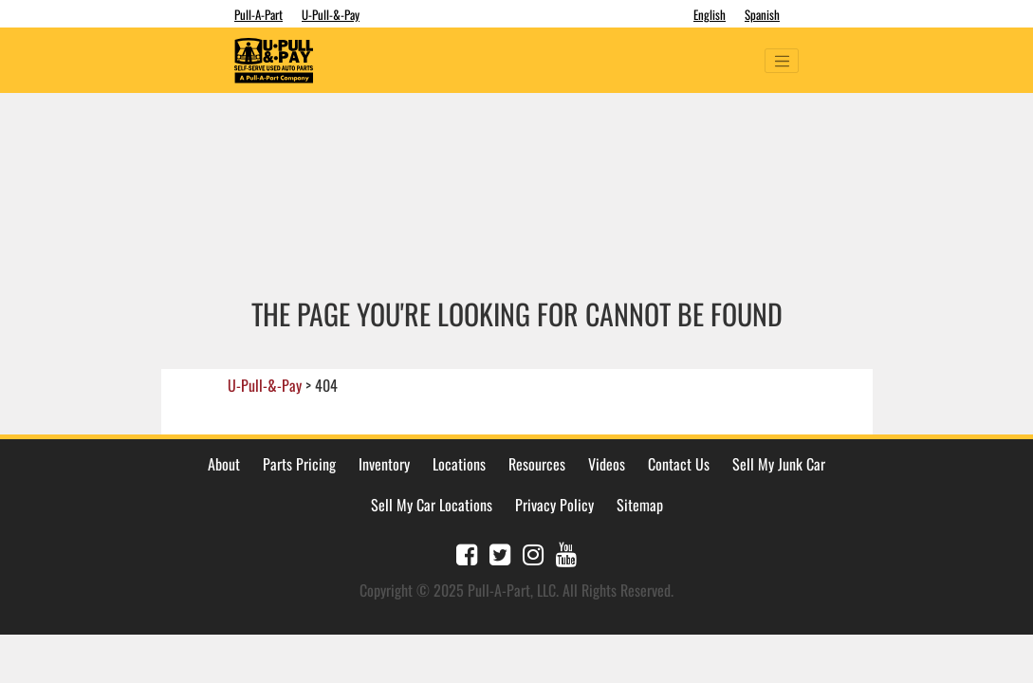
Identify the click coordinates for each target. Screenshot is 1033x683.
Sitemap (640, 504)
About (224, 463)
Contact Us (679, 463)
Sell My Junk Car (778, 463)
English (709, 14)
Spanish (762, 14)
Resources (536, 463)
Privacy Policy (554, 504)
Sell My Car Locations (431, 504)
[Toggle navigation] (782, 60)
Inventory (384, 463)
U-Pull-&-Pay (331, 14)
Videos (606, 463)
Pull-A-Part (258, 14)
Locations (459, 463)
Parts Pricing (299, 463)
